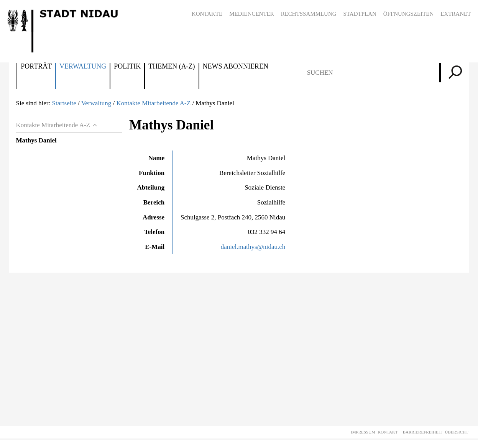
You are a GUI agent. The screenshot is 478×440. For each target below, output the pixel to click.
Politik (127, 66)
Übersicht (456, 432)
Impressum (363, 432)
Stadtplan (359, 14)
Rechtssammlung (309, 14)
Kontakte (207, 14)
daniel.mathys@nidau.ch (253, 246)
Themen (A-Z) (171, 66)
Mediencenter (251, 14)
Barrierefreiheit (422, 432)
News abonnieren (235, 66)
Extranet (455, 14)
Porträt (36, 66)
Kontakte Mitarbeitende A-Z (154, 103)
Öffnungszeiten (408, 14)
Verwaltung (82, 66)
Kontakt (388, 432)
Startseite (64, 103)
